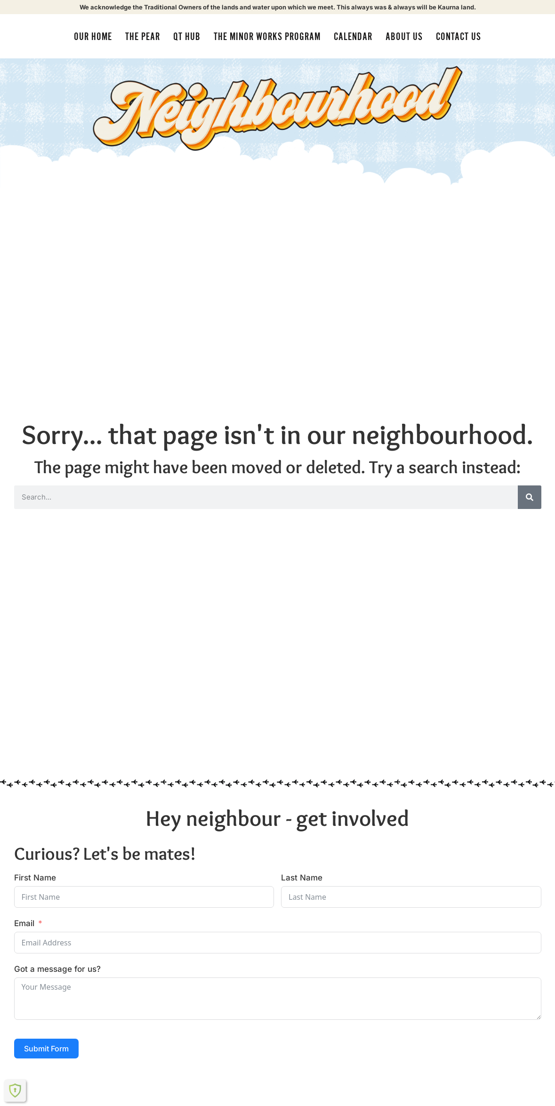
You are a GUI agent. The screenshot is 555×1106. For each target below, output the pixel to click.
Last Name (301, 877)
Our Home (93, 37)
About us (404, 37)
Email (24, 923)
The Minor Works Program (267, 37)
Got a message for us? (57, 969)
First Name (35, 877)
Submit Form (46, 1048)
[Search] (529, 497)
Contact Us (458, 37)
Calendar (353, 37)
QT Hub (187, 37)
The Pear (142, 37)
